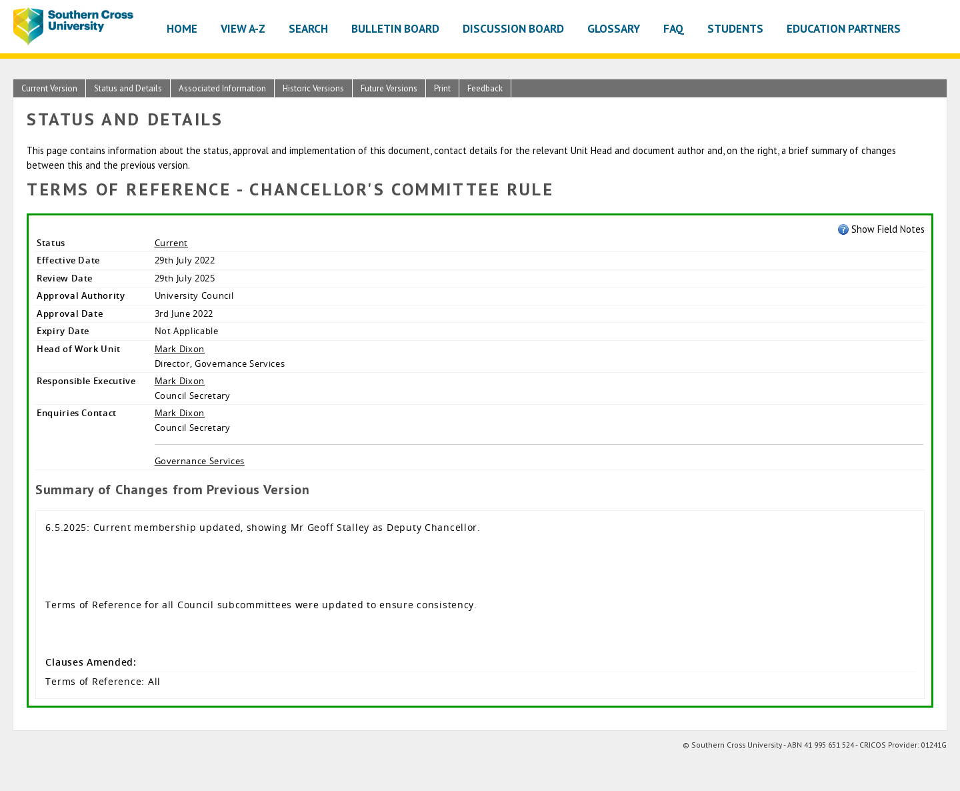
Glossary (613, 28)
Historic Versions (313, 88)
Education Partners (844, 28)
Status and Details (128, 88)
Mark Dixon (180, 349)
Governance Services (200, 461)
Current (172, 243)
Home (182, 28)
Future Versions (389, 88)
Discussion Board (513, 28)
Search (308, 28)
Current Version (49, 88)
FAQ (673, 28)
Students (735, 28)
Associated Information (222, 88)
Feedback (485, 88)
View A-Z (243, 28)
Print (442, 88)
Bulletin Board (395, 28)
